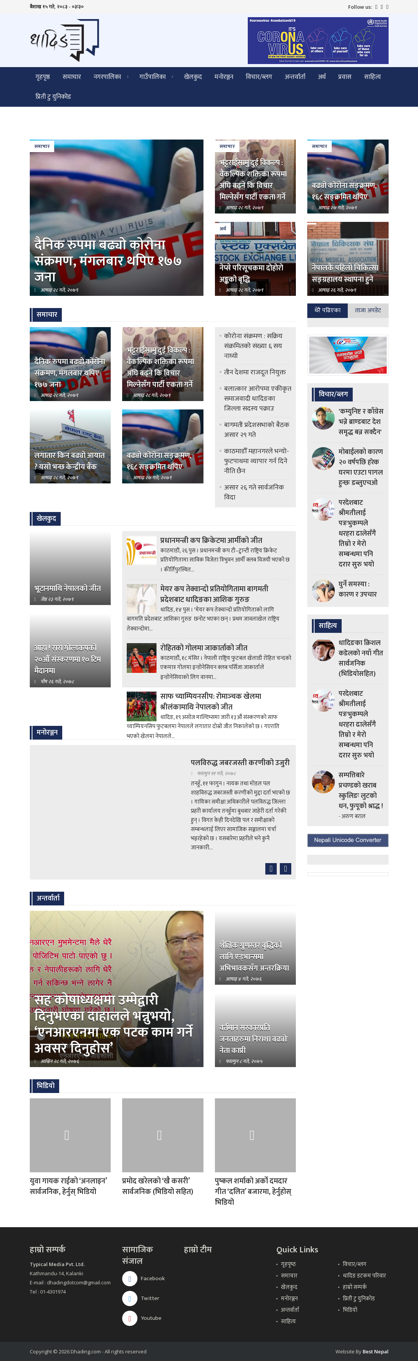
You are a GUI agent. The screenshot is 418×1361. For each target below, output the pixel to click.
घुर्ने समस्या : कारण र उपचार (358, 589)
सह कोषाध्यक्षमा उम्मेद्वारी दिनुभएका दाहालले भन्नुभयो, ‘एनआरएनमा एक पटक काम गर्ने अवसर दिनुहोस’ (113, 1024)
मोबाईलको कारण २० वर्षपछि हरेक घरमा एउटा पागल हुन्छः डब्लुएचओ (361, 467)
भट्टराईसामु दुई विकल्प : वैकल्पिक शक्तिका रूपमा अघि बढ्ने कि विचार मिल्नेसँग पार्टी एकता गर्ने (253, 180)
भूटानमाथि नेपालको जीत (67, 589)
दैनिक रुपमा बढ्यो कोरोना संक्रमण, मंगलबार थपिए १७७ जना (108, 261)
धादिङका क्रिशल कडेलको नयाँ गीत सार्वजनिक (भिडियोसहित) (361, 658)
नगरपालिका (107, 77)
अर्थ (322, 77)
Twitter (140, 1298)
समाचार (72, 77)
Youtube (141, 1318)
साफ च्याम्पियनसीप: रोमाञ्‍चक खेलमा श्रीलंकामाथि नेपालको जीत (210, 701)
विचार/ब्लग (259, 77)
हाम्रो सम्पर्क (355, 1287)
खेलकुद (193, 77)
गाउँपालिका (152, 77)
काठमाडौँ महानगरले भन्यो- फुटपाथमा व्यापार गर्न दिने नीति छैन (256, 461)
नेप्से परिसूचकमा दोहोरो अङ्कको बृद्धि (251, 274)
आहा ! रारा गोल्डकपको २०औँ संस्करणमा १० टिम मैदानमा (67, 659)
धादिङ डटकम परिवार (364, 1276)
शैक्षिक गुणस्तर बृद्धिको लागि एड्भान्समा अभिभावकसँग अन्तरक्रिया (254, 956)
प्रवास (345, 77)
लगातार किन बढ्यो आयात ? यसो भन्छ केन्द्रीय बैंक (69, 461)
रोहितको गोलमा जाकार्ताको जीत (203, 648)
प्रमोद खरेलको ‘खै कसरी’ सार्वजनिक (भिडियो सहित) (157, 1186)
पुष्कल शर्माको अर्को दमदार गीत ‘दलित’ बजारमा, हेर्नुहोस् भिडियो (253, 1192)
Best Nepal (376, 1351)
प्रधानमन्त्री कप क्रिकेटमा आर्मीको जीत (211, 540)
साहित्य (372, 77)
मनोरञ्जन (224, 77)
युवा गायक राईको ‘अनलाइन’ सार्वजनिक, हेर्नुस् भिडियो (68, 1186)
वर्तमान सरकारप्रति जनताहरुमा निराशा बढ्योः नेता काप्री (253, 1039)
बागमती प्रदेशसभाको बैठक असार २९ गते (256, 430)
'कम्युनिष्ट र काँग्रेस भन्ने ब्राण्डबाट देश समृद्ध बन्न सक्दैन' (361, 422)
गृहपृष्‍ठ (288, 1264)
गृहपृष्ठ (43, 77)
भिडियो (350, 1310)
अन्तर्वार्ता (295, 77)
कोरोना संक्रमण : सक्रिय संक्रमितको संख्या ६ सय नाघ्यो (253, 346)
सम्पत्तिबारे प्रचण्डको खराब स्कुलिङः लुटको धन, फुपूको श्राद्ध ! (361, 791)
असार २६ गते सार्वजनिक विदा (254, 492)
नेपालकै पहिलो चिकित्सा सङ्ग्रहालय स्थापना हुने (345, 274)
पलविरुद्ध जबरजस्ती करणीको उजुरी (240, 763)
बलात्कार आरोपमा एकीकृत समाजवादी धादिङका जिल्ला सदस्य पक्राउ (257, 398)
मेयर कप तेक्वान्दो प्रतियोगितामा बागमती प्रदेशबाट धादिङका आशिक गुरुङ (214, 594)
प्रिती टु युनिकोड (53, 96)
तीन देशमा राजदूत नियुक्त (255, 372)
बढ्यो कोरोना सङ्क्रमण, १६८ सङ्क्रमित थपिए (344, 191)
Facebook (143, 1278)
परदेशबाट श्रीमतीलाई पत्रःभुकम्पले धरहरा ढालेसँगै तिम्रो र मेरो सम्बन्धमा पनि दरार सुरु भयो (357, 533)
